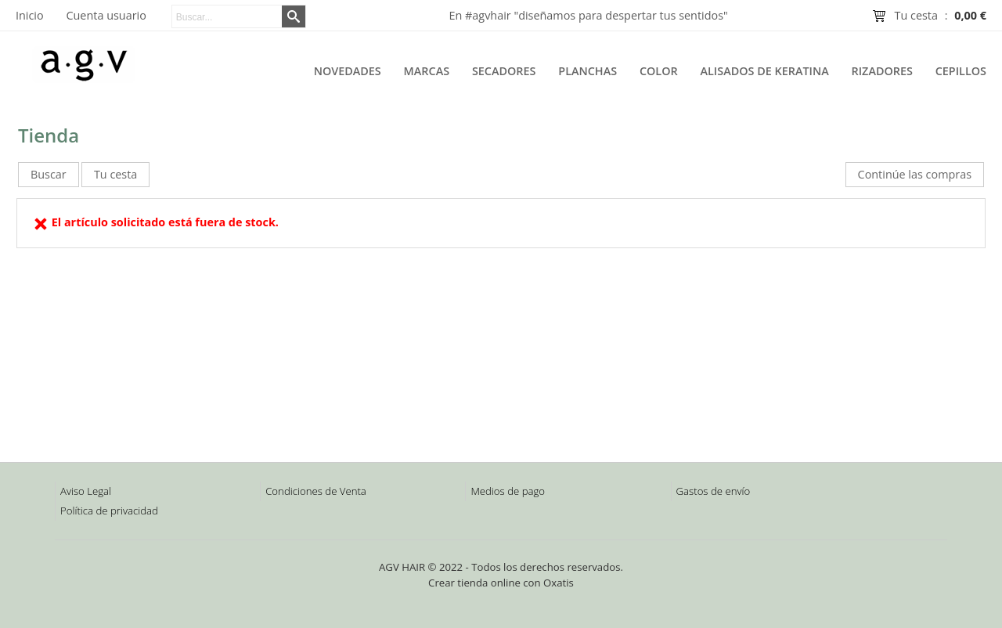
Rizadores (882, 70)
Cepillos (960, 70)
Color (659, 70)
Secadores (504, 70)
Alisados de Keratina (765, 70)
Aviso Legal (85, 491)
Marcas (427, 70)
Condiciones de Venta (315, 491)
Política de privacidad (109, 510)
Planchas (587, 70)
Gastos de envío (713, 491)
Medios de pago (507, 491)
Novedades (347, 70)
